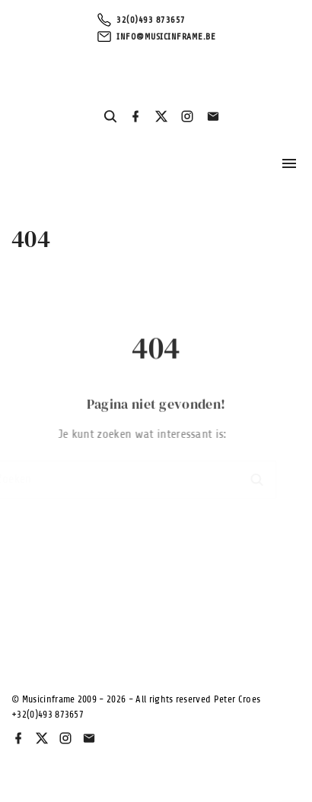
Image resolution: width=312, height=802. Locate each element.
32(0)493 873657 (151, 19)
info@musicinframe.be (165, 36)
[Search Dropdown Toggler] (110, 117)
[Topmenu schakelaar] (289, 163)
